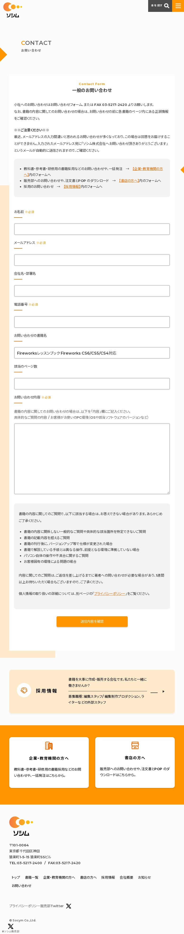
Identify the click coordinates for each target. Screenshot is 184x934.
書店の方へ (88, 877)
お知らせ (144, 877)
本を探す (160, 5)
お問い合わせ (21, 886)
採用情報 (108, 877)
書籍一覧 (31, 877)
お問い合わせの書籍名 (30, 335)
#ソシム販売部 (10, 928)
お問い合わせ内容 (32, 397)
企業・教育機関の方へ (59, 877)
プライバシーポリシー (109, 594)
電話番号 (26, 304)
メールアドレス (30, 243)
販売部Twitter (55, 906)
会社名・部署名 (25, 273)
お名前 (24, 212)
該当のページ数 (25, 366)
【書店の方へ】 (129, 181)
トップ (16, 877)
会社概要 (126, 877)
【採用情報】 (72, 187)
